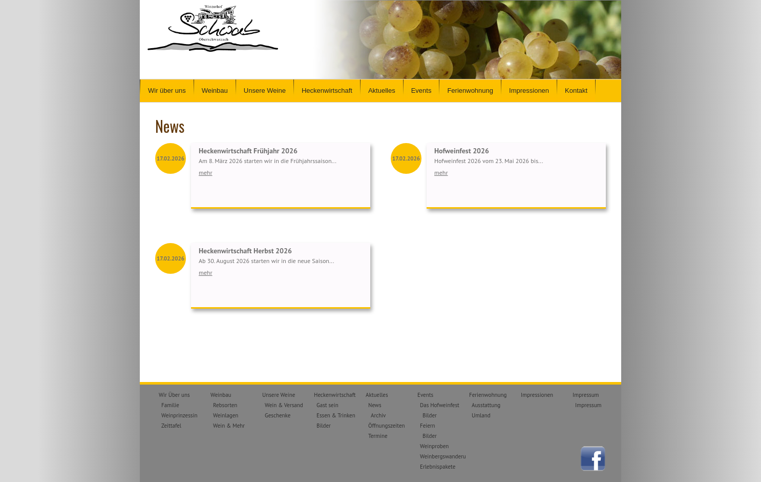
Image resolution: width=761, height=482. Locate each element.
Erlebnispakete (437, 466)
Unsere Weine (265, 90)
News (375, 405)
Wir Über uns (174, 394)
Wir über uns (167, 90)
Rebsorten (225, 405)
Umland (481, 415)
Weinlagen (225, 415)
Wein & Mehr (229, 425)
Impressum (586, 394)
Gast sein (327, 405)
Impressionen (529, 90)
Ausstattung (486, 405)
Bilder (323, 425)
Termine (378, 435)
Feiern (427, 425)
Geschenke (277, 415)
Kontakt (576, 90)
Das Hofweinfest (439, 405)
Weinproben (434, 446)
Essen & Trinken (335, 415)
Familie (170, 405)
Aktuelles (381, 90)
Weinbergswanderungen (449, 456)
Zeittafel (171, 425)
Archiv (378, 415)
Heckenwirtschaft (327, 90)
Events (421, 90)
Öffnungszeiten (386, 425)
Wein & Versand (284, 405)
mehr (205, 172)
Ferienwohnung (470, 90)
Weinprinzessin (179, 415)
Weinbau (215, 90)
